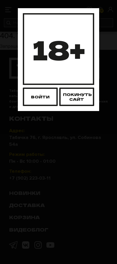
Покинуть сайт (77, 97)
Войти (40, 96)
